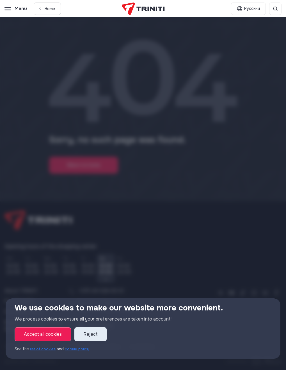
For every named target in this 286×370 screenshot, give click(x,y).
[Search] (275, 9)
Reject (90, 334)
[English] (248, 9)
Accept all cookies (43, 334)
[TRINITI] (143, 9)
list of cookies (43, 348)
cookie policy (78, 348)
